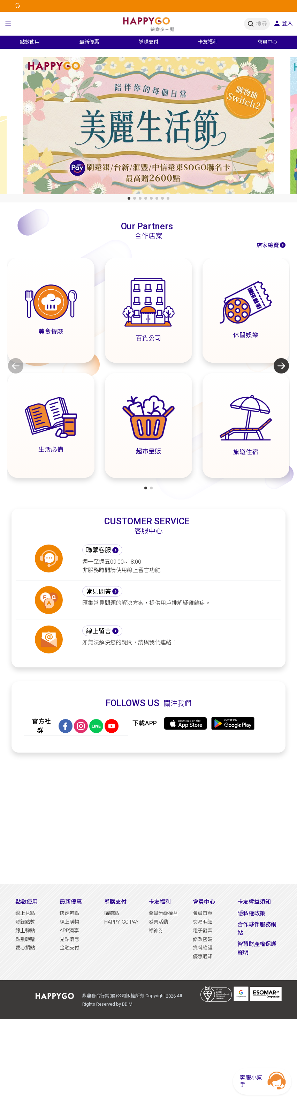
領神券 (155, 931)
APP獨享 (69, 931)
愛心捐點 (25, 948)
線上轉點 (25, 931)
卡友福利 (159, 901)
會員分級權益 (163, 913)
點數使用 (26, 901)
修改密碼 (202, 939)
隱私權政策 (251, 913)
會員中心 (204, 901)
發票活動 (158, 922)
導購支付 (115, 901)
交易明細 (202, 922)
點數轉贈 (25, 939)
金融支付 (69, 948)
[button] (8, 24)
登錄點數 (25, 922)
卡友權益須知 (254, 901)
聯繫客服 (98, 550)
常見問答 (98, 591)
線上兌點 (25, 913)
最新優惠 (71, 901)
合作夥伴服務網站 (256, 928)
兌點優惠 (69, 939)
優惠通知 (202, 957)
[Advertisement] (148, 818)
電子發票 (202, 931)
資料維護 (202, 948)
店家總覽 (268, 245)
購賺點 (111, 913)
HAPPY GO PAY (121, 922)
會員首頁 (202, 913)
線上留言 (98, 631)
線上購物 (69, 922)
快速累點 (69, 913)
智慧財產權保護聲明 (256, 948)
